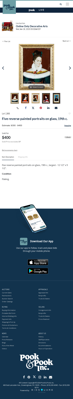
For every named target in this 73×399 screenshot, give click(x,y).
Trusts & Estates (44, 299)
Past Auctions (6, 296)
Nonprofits (42, 296)
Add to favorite (69, 113)
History (41, 337)
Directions (42, 343)
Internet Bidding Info (9, 316)
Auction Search (7, 299)
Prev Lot (6, 41)
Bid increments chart (9, 150)
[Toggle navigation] (67, 4)
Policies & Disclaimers (10, 325)
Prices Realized (43, 319)
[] (68, 137)
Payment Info (7, 319)
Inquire (67, 125)
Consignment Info (44, 310)
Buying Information (9, 310)
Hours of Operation (45, 349)
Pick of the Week (8, 346)
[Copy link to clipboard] (17, 108)
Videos (4, 349)
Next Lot (66, 41)
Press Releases (7, 340)
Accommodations (44, 346)
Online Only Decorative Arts (32, 26)
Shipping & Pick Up (8, 322)
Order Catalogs (7, 302)
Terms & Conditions (9, 328)
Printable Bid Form (8, 313)
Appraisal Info (43, 293)
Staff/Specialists (43, 340)
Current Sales (7, 293)
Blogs (4, 343)
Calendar (5, 337)
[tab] (8, 158)
